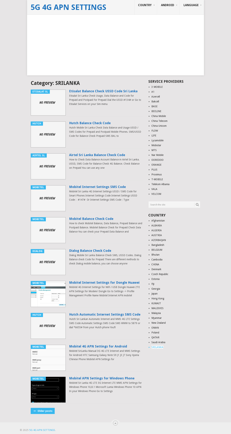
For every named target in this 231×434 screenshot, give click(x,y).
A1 (152, 91)
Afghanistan (158, 220)
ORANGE (156, 164)
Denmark (156, 269)
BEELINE (156, 111)
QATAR (155, 337)
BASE (154, 106)
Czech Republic (159, 274)
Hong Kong (157, 298)
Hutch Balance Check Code (90, 123)
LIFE (153, 135)
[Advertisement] (115, 50)
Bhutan (155, 254)
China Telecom (159, 120)
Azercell (155, 96)
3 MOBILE (157, 86)
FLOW (154, 130)
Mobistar (156, 145)
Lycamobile (157, 140)
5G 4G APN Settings (68, 7)
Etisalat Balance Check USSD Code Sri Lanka (103, 91)
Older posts (42, 410)
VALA (154, 189)
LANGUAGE (191, 5)
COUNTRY (145, 5)
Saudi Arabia (158, 342)
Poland (155, 332)
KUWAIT (156, 303)
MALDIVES (157, 308)
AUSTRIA (156, 235)
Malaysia (156, 313)
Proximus (156, 174)
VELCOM (156, 193)
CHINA (155, 264)
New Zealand (158, 322)
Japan (154, 293)
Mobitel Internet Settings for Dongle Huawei (104, 282)
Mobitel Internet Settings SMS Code (97, 187)
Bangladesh (157, 244)
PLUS (154, 169)
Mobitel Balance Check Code (91, 219)
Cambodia (156, 259)
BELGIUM (156, 249)
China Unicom (159, 125)
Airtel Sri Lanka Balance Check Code (97, 155)
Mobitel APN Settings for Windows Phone (101, 378)
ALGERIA (156, 230)
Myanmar (156, 317)
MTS (154, 150)
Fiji (152, 283)
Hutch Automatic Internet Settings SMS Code (104, 314)
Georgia (155, 288)
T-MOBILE (157, 179)
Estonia (155, 279)
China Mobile (158, 116)
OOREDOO (157, 159)
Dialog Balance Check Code (90, 251)
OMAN (155, 327)
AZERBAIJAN (158, 240)
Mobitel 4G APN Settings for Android (98, 346)
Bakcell (155, 101)
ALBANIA (156, 225)
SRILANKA (157, 347)
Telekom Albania (160, 184)
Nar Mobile (157, 155)
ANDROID (167, 5)
